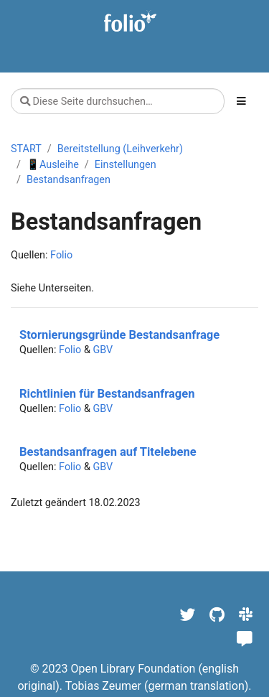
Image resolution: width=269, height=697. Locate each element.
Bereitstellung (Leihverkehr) (120, 149)
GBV (103, 350)
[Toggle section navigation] (241, 101)
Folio (61, 255)
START (26, 149)
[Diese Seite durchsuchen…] (118, 101)
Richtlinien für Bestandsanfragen (106, 394)
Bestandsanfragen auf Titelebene (108, 452)
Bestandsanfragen (68, 180)
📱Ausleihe (53, 165)
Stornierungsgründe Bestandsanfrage (119, 335)
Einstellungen (125, 165)
